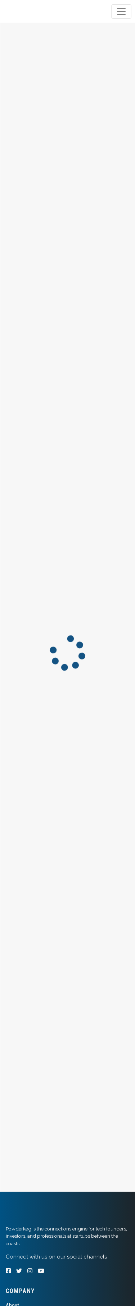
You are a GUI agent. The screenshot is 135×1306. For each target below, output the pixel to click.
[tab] (33, 11)
